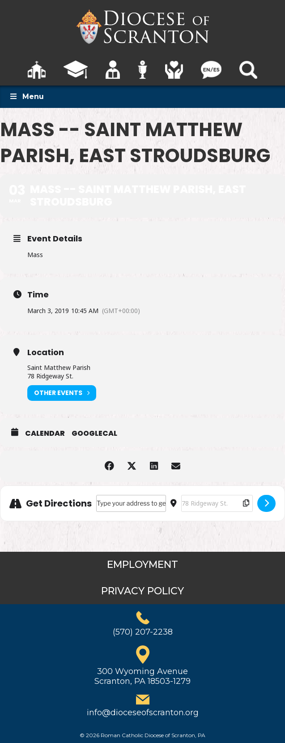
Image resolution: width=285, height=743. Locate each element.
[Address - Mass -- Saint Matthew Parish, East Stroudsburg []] (131, 503)
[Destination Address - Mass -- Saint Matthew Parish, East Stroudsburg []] (217, 503)
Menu (26, 96)
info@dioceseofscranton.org (143, 712)
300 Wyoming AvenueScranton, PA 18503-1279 (142, 676)
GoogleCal (94, 433)
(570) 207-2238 (143, 632)
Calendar (45, 433)
